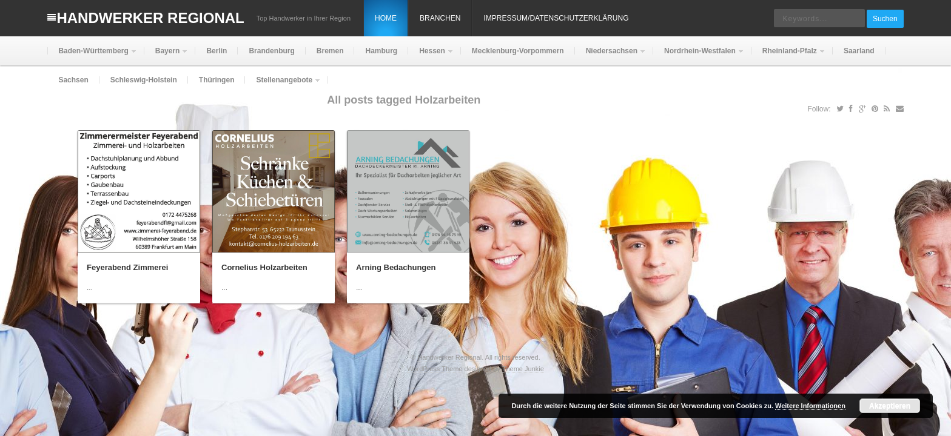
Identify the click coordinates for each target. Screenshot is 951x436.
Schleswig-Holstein (143, 80)
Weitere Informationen (810, 405)
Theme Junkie (523, 368)
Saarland (859, 51)
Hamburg (381, 51)
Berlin (216, 51)
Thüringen (217, 80)
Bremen (330, 51)
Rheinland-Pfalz (788, 56)
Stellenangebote (283, 85)
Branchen (440, 18)
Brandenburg (271, 51)
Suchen (885, 19)
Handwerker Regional (150, 18)
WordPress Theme (434, 368)
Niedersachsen (610, 56)
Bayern (166, 56)
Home (386, 18)
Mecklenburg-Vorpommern (518, 51)
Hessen (431, 56)
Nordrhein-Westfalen (698, 56)
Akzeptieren (889, 405)
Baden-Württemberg (91, 56)
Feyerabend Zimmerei (127, 267)
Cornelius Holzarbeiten (264, 267)
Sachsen (73, 80)
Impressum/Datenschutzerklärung (555, 18)
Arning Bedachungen (395, 267)
